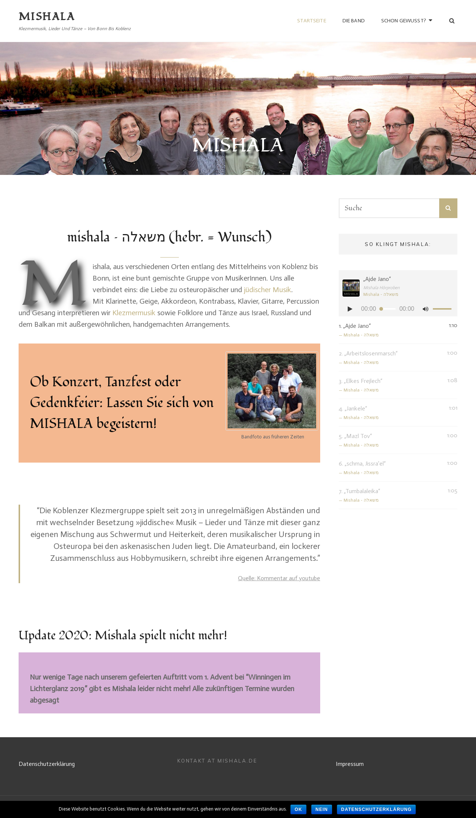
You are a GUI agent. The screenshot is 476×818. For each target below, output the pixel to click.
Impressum (350, 763)
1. (391, 330)
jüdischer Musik (267, 289)
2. (391, 358)
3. (391, 385)
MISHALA (47, 17)
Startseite (311, 20)
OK (298, 809)
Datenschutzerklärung (47, 763)
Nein (321, 809)
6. (391, 468)
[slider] (388, 309)
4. (391, 413)
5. (391, 440)
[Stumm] (425, 308)
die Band (353, 20)
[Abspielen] (349, 308)
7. (391, 496)
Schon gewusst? (403, 20)
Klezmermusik (133, 312)
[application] (398, 308)
